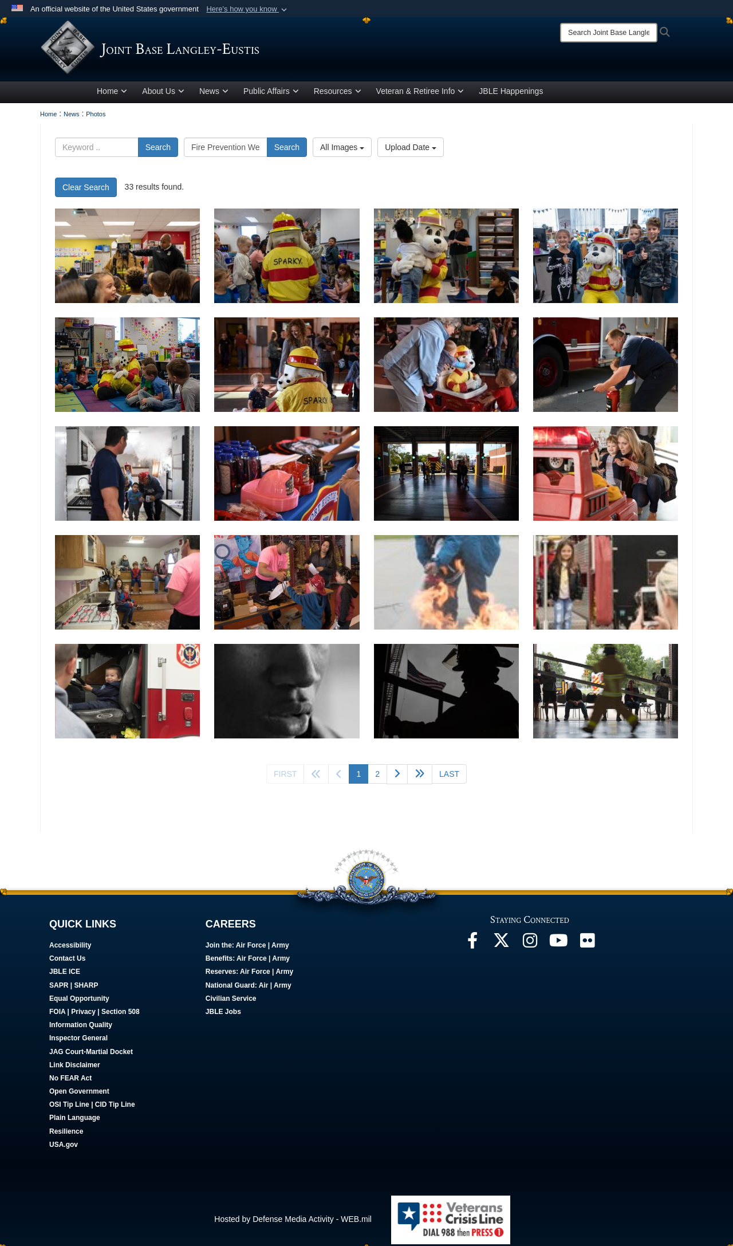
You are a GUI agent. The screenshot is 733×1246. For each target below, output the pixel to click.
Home (112, 93)
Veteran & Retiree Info (420, 93)
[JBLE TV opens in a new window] (558, 945)
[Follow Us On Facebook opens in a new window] (472, 945)
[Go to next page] (397, 777)
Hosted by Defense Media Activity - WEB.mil (293, 1221)
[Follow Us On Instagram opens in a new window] (529, 945)
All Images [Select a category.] (342, 149)
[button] (247, 9)
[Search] (608, 32)
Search (158, 149)
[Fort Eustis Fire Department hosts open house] (286, 367)
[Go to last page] (449, 776)
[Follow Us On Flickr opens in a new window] (587, 945)
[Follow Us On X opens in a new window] (501, 945)
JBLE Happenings (511, 93)
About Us (163, 93)
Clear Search (85, 189)
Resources (337, 93)
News (213, 93)
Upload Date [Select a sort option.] (410, 149)
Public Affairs (271, 93)
